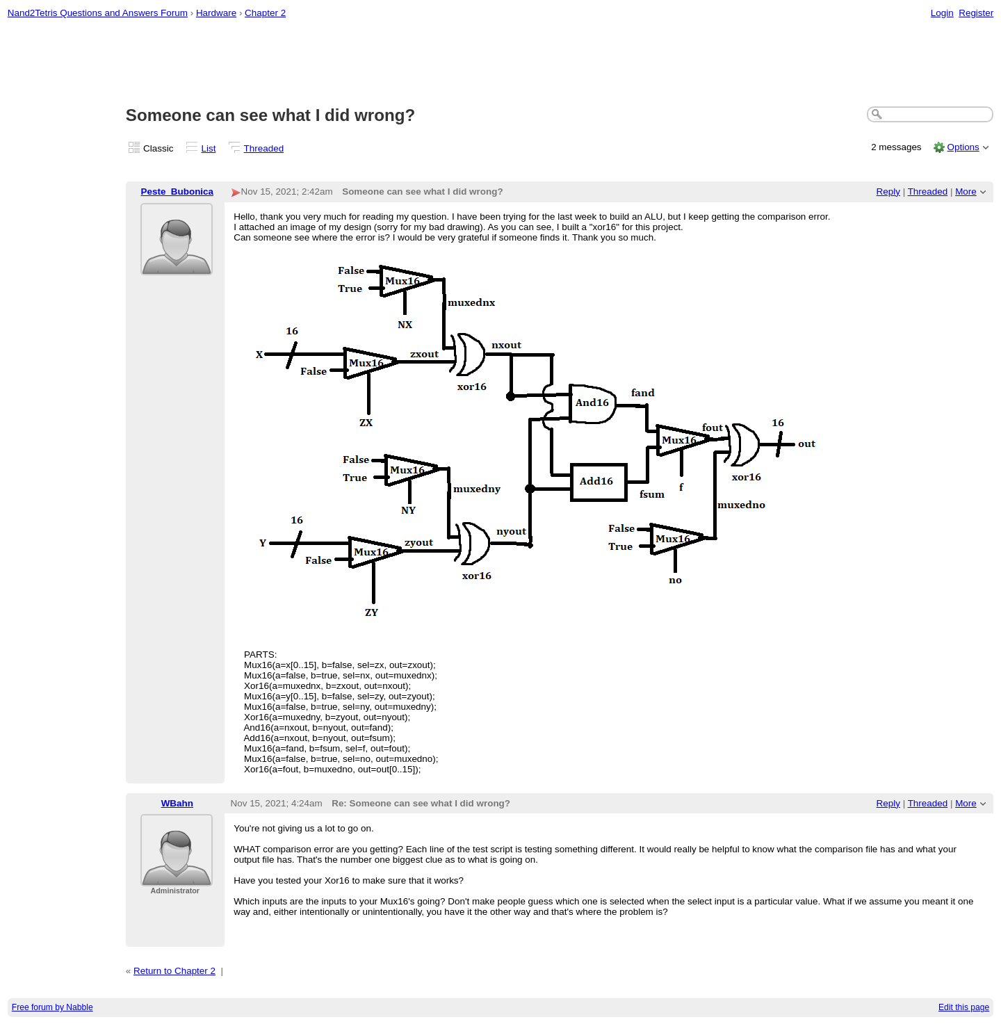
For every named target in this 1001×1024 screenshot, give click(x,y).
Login (942, 13)
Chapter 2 (265, 13)
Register (976, 13)
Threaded (264, 148)
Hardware (216, 13)
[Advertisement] (500, 63)
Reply (888, 191)
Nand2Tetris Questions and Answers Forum (98, 13)
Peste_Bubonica (177, 191)
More (966, 191)
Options (963, 147)
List (209, 148)
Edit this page (963, 1007)
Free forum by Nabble (52, 1007)
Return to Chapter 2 (174, 971)
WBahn (177, 803)
